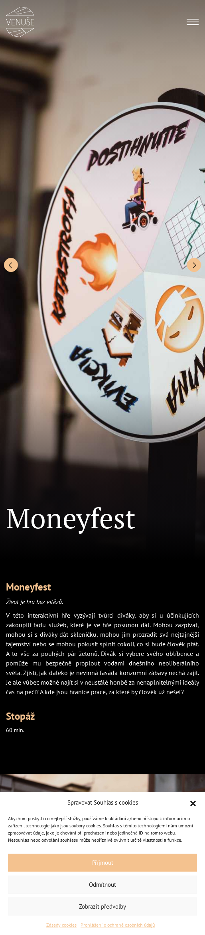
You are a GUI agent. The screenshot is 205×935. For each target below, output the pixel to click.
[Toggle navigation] (192, 22)
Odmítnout (102, 884)
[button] (193, 803)
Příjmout (102, 862)
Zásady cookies (61, 925)
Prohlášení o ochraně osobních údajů (118, 925)
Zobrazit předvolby (102, 906)
